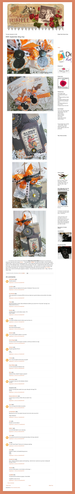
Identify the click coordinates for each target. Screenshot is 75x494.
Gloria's (21, 262)
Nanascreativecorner (13, 396)
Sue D (10, 404)
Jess (10, 421)
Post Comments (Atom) (15, 487)
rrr (44, 268)
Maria (10, 372)
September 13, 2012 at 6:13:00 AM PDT (16, 314)
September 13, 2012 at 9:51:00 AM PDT (16, 336)
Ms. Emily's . (48, 267)
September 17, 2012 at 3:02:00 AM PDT (16, 470)
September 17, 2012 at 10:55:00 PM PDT (17, 480)
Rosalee (10, 310)
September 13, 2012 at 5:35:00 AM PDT (16, 289)
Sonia (10, 449)
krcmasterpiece (12, 411)
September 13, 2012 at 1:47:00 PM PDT (16, 354)
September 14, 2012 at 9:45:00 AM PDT (16, 438)
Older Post (51, 485)
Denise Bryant (12, 379)
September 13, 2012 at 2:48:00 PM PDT (16, 368)
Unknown (11, 332)
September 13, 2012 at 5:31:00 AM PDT (16, 282)
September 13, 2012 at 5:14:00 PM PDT (16, 375)
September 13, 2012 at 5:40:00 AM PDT (16, 298)
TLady (10, 301)
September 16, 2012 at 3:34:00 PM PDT (16, 463)
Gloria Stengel (12, 340)
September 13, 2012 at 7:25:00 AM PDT (16, 321)
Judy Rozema (12, 279)
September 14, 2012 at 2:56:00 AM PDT (16, 431)
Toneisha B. (11, 325)
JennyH (10, 467)
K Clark (10, 358)
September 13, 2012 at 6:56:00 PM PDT (16, 407)
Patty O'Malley (12, 365)
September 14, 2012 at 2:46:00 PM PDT (16, 445)
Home (30, 485)
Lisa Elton (11, 286)
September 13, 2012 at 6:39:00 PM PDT (16, 400)
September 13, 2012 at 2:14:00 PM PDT (16, 361)
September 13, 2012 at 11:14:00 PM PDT (17, 424)
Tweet (59, 47)
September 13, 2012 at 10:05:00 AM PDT (17, 343)
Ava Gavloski (11, 293)
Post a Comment (11, 483)
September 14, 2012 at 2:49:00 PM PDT (16, 455)
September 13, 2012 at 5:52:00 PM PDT (16, 392)
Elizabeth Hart (12, 459)
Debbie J (11, 428)
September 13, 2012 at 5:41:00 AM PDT (16, 306)
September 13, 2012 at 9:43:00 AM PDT (16, 329)
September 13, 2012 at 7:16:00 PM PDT (16, 417)
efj (9, 442)
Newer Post (8, 485)
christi (10, 435)
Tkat (10, 318)
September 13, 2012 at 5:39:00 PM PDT (16, 383)
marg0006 (11, 474)
